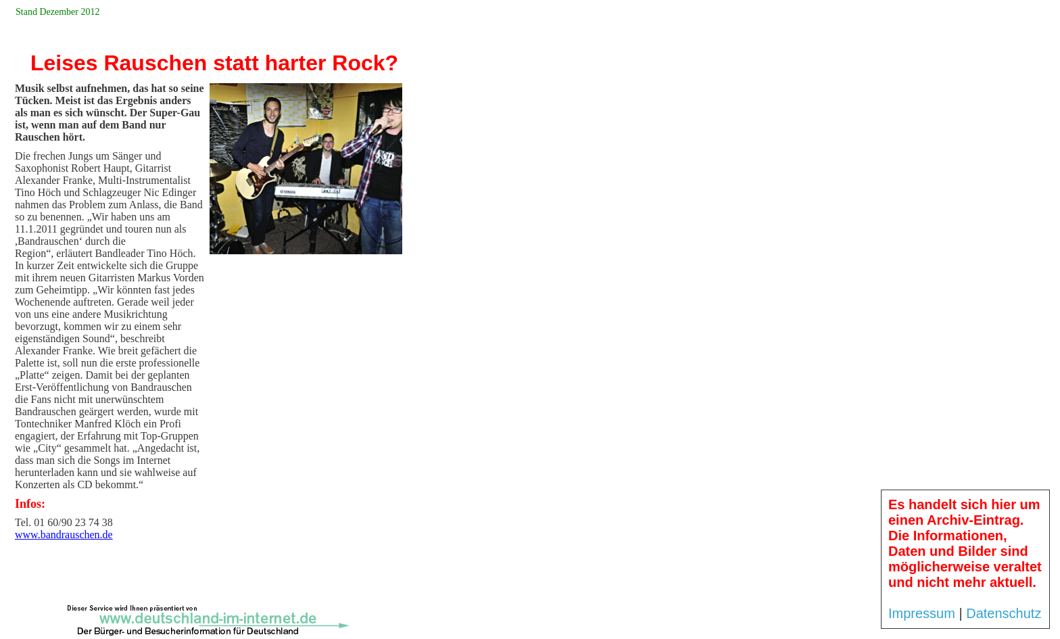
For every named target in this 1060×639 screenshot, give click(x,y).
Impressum (921, 613)
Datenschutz (1003, 613)
